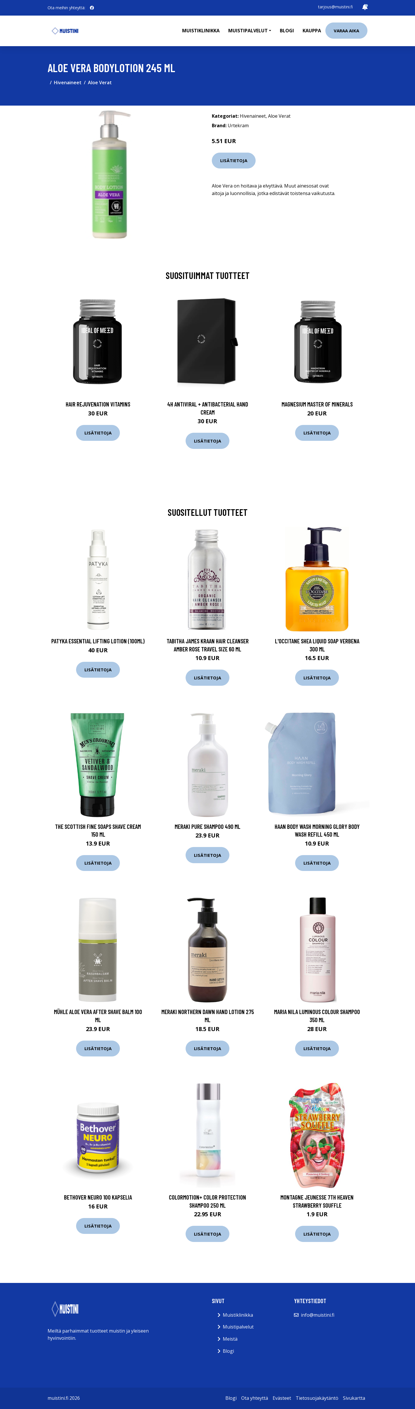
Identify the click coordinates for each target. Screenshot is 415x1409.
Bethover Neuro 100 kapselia (98, 1197)
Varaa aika (346, 30)
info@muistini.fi (317, 1315)
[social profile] (92, 7)
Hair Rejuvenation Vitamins (98, 404)
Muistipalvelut (238, 1327)
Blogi (287, 30)
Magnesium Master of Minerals (317, 404)
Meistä (230, 1339)
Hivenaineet (68, 82)
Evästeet (282, 1398)
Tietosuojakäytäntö (317, 1398)
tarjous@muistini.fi (335, 7)
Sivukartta (354, 1398)
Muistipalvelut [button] (248, 30)
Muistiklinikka (201, 30)
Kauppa (312, 30)
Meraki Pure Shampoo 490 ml (207, 826)
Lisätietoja (233, 160)
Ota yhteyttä (254, 1398)
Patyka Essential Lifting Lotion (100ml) (98, 640)
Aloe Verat (100, 82)
